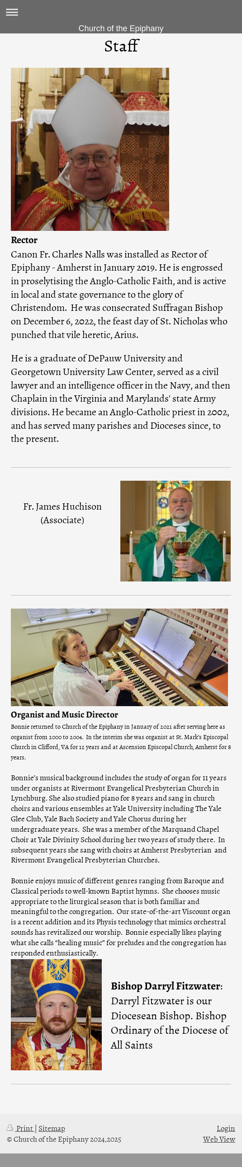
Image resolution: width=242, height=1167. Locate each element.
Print (20, 1128)
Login (226, 1128)
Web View (219, 1138)
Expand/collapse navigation (121, 12)
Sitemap (51, 1128)
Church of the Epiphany (120, 28)
